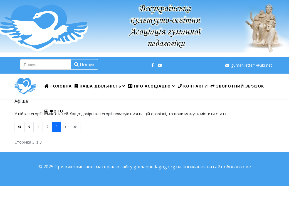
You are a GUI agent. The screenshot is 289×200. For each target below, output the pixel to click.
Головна (58, 86)
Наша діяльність (98, 86)
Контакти (193, 86)
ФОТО (53, 111)
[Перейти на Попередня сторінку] (29, 127)
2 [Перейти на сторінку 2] (47, 126)
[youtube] (160, 65)
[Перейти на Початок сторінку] (19, 127)
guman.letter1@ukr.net (251, 65)
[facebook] (152, 65)
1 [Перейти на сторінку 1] (38, 126)
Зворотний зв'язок (237, 86)
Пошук (84, 64)
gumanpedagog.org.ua (157, 167)
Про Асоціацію (149, 86)
